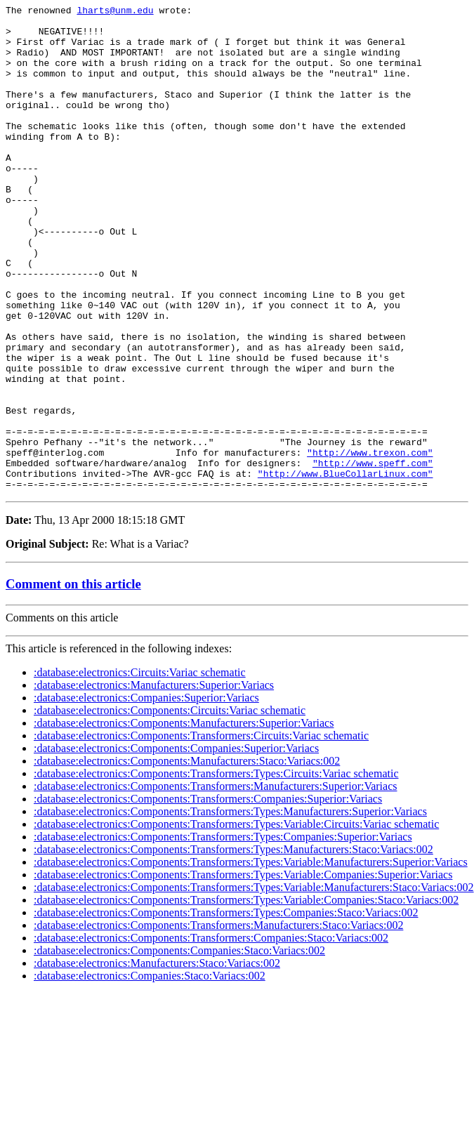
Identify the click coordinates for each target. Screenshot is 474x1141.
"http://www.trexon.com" (370, 542)
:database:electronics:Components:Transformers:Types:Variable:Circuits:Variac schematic (236, 921)
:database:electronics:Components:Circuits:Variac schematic (169, 807)
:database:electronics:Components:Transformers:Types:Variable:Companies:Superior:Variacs (243, 971)
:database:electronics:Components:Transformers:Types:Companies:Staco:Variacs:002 (226, 1009)
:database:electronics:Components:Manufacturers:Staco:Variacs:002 (187, 858)
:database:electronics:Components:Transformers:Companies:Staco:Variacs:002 (211, 1035)
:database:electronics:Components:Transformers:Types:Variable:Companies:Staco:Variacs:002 (246, 997)
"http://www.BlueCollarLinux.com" (345, 568)
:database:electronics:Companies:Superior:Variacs (146, 794)
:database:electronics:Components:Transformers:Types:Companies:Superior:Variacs (223, 933)
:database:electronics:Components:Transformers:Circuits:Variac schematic (201, 832)
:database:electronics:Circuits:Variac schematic (140, 769)
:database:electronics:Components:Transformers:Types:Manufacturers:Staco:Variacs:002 (233, 946)
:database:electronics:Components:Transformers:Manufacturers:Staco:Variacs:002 (218, 1022)
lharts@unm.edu (115, 12)
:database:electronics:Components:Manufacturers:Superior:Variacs (184, 820)
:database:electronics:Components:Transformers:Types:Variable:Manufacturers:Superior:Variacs (251, 959)
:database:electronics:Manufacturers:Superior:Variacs (154, 782)
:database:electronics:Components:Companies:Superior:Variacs (176, 845)
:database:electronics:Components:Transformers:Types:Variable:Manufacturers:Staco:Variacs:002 (254, 984)
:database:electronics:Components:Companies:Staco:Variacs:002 (179, 1047)
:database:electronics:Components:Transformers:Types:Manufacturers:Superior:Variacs (230, 908)
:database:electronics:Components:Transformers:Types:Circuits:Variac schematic (216, 870)
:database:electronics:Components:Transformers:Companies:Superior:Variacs (208, 896)
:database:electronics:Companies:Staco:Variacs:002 (149, 1073)
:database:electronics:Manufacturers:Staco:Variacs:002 (157, 1060)
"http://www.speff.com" (372, 555)
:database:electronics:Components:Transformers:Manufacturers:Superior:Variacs (215, 883)
